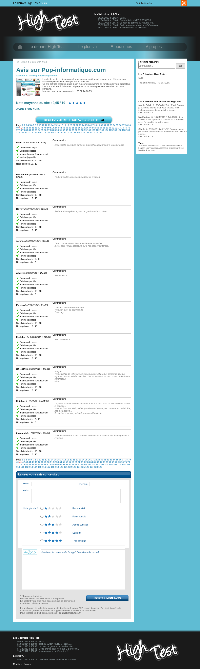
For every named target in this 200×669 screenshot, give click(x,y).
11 (43, 125)
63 (88, 127)
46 (36, 127)
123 (74, 132)
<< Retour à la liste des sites (31, 62)
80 (26, 130)
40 (17, 127)
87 (48, 130)
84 (39, 130)
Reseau (151, 146)
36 (120, 125)
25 (86, 125)
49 (45, 127)
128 (96, 132)
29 (98, 125)
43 (26, 127)
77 (17, 130)
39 (129, 125)
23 (80, 125)
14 (52, 125)
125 (83, 132)
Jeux (140, 146)
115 (40, 132)
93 (67, 130)
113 (31, 132)
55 (63, 127)
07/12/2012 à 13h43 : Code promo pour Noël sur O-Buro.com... (129, 25)
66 (98, 127)
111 (22, 132)
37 (123, 125)
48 (42, 127)
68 (104, 127)
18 (64, 125)
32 (108, 125)
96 (76, 130)
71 (113, 127)
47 (39, 127)
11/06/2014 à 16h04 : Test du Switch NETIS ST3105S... (125, 20)
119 (57, 132)
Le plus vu (87, 46)
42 (23, 127)
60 (79, 127)
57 (70, 127)
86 (45, 130)
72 (116, 127)
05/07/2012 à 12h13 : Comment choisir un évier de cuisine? (46, 659)
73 (119, 127)
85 (42, 130)
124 (79, 132)
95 (73, 130)
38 (126, 125)
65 (94, 127)
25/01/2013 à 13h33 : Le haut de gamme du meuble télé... (126, 22)
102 (98, 130)
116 (44, 132)
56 (67, 127)
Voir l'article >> (144, 3)
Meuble (141, 150)
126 (87, 132)
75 (125, 127)
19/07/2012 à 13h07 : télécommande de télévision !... (124, 27)
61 (82, 127)
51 (51, 127)
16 (58, 125)
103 (102, 130)
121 (66, 132)
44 (30, 127)
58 (73, 127)
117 (48, 132)
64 (91, 127)
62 (85, 127)
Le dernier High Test (46, 46)
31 (105, 125)
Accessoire (163, 148)
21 (74, 125)
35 (117, 125)
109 (128, 130)
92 (63, 130)
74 (122, 127)
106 (115, 130)
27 (92, 125)
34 (114, 125)
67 (101, 127)
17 (61, 125)
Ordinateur (173, 148)
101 (94, 130)
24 (83, 125)
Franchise (150, 150)
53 (57, 127)
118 (53, 132)
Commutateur (152, 148)
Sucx (44, 3)
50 (48, 127)
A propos (154, 46)
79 (23, 130)
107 (120, 130)
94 (70, 130)
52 (54, 127)
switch (158, 146)
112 (27, 132)
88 (51, 130)
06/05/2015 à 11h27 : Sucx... (112, 18)
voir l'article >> (145, 112)
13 (49, 125)
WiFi (145, 146)
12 (46, 125)
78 (20, 130)
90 (57, 130)
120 (61, 132)
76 (128, 127)
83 (36, 130)
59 (76, 127)
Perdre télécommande (172, 146)
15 (55, 125)
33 (111, 125)
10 (40, 125)
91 (60, 130)
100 (89, 130)
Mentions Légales (22, 664)
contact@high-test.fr (69, 613)
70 (110, 127)
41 (20, 127)
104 (107, 130)
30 (101, 125)
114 (36, 132)
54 (60, 127)
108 (124, 130)
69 (107, 127)
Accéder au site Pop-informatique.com (36, 75)
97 (79, 130)
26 (89, 125)
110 (18, 132)
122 (70, 132)
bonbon (141, 148)
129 (100, 132)
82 (33, 130)
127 (92, 132)
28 (95, 125)
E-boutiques (121, 46)
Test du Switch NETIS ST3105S (154, 82)
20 (71, 125)
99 (85, 130)
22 (77, 125)
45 (33, 127)
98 (82, 130)
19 (67, 125)
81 (30, 130)
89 (54, 130)
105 (111, 130)
